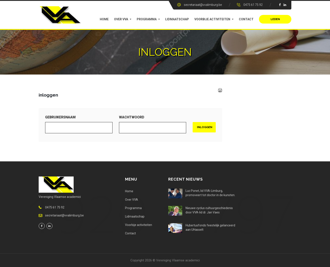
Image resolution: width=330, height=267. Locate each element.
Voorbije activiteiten (212, 19)
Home (104, 19)
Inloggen (204, 127)
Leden (275, 19)
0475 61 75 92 (253, 4)
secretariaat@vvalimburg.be (203, 4)
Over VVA (121, 19)
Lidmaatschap (177, 19)
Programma (147, 19)
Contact (246, 19)
